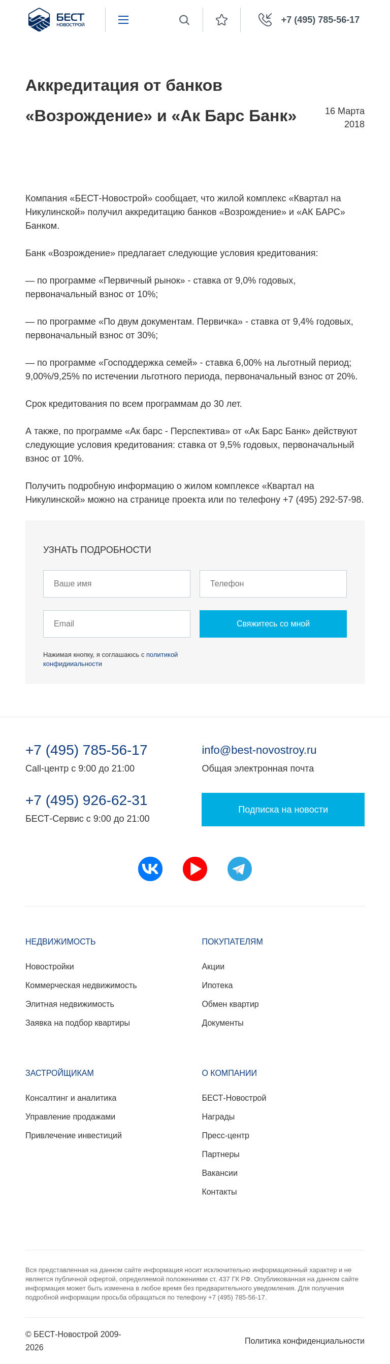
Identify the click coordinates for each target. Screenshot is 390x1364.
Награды (218, 1116)
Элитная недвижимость (69, 1004)
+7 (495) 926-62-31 (86, 800)
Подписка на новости (283, 810)
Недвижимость (60, 941)
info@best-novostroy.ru (259, 750)
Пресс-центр (225, 1135)
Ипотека (217, 985)
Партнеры (220, 1154)
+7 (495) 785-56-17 (86, 750)
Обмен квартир (230, 1004)
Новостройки (49, 966)
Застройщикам (59, 1073)
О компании (229, 1073)
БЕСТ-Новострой (234, 1098)
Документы (222, 1023)
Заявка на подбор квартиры (77, 1023)
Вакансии (220, 1173)
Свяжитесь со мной (273, 623)
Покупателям (232, 941)
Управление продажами (70, 1116)
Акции (213, 966)
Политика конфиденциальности (305, 1341)
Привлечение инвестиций (73, 1135)
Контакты (219, 1191)
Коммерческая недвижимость (81, 985)
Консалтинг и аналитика (70, 1098)
